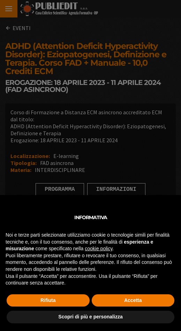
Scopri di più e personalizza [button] (90, 316)
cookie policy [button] (98, 248)
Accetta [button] (133, 300)
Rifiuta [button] (48, 300)
